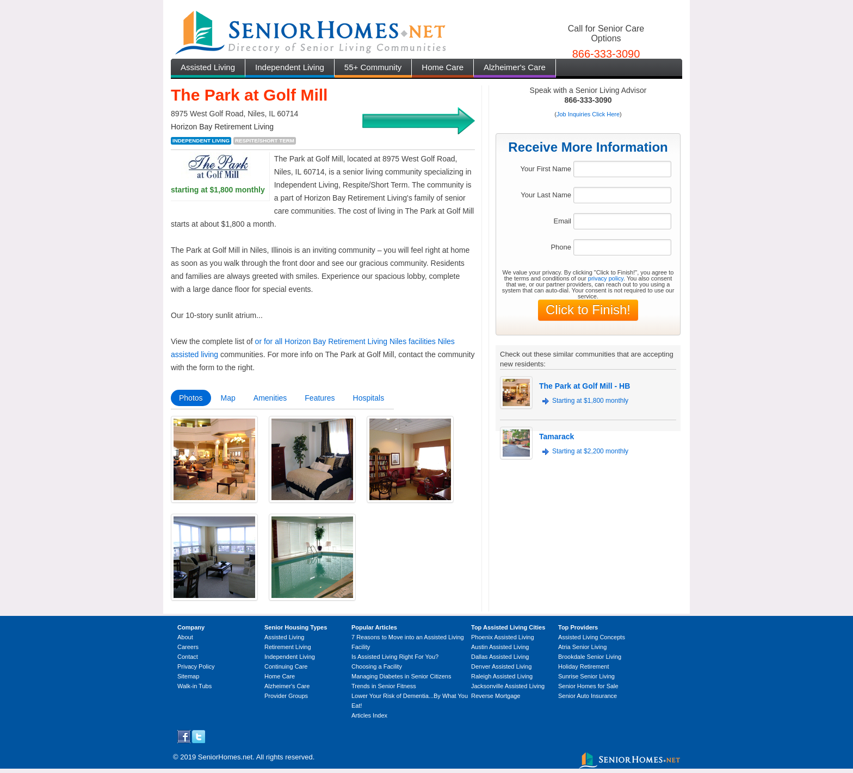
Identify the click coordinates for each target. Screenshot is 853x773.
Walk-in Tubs (194, 686)
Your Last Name (546, 195)
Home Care (442, 67)
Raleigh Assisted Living (502, 676)
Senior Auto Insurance (587, 696)
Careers (188, 647)
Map (228, 398)
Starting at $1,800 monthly (590, 400)
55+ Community (372, 67)
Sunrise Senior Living (586, 676)
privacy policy (605, 278)
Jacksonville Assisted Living (508, 686)
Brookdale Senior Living (589, 656)
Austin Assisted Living (500, 647)
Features (320, 398)
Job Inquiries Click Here (588, 114)
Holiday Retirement (583, 666)
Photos (191, 398)
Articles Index (369, 715)
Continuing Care (286, 666)
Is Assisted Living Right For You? (394, 656)
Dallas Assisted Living (500, 656)
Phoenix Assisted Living (502, 637)
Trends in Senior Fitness (383, 686)
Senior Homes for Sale (588, 686)
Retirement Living (287, 647)
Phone (561, 247)
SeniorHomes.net (225, 757)
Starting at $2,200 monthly (590, 451)
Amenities (270, 398)
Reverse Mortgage (496, 696)
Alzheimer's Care (515, 67)
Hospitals (369, 398)
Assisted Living (208, 67)
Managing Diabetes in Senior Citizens (401, 676)
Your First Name (546, 169)
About (185, 637)
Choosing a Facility (376, 666)
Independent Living (289, 67)
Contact (187, 656)
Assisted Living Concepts (591, 637)
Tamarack (556, 436)
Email (562, 221)
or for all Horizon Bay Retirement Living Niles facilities (345, 341)
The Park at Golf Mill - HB (584, 386)
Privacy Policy (195, 666)
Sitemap (188, 676)
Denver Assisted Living (501, 666)
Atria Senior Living (582, 647)
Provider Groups (286, 696)
